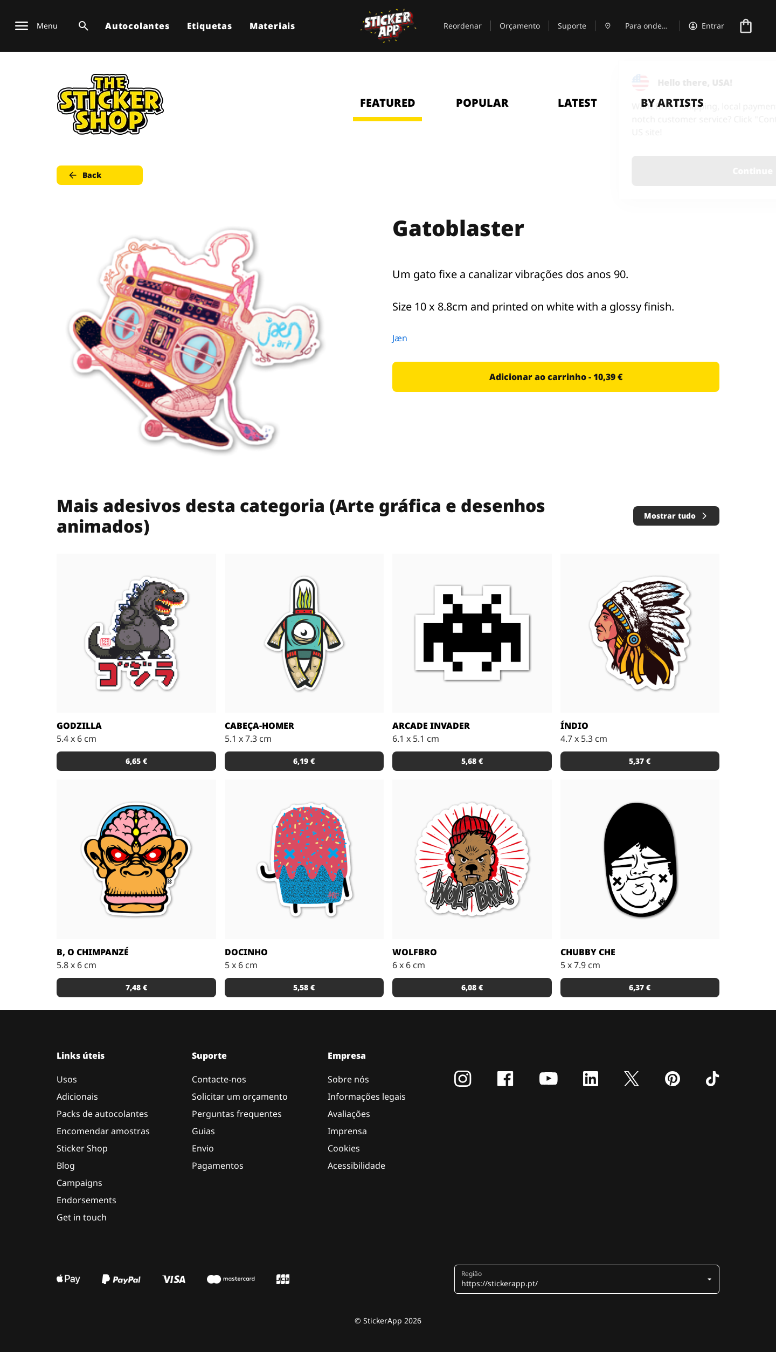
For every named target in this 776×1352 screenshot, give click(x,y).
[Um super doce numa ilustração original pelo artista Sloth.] (304, 859)
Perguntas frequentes (237, 1114)
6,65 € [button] (136, 761)
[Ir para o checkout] (745, 26)
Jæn (399, 338)
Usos (67, 1079)
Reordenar (463, 25)
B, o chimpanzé (93, 952)
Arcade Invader (431, 726)
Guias (203, 1131)
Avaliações (349, 1114)
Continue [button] (631, 171)
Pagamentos (218, 1165)
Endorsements (86, 1200)
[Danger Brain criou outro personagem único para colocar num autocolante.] (304, 633)
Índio (574, 726)
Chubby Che (587, 952)
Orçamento (520, 25)
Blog (66, 1165)
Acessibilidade (356, 1165)
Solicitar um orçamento (240, 1096)
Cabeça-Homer (259, 726)
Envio (203, 1148)
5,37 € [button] (639, 761)
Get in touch (82, 1217)
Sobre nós (348, 1079)
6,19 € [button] (304, 761)
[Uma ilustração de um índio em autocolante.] (640, 633)
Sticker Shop (82, 1148)
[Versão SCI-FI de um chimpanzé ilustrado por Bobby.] (136, 859)
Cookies (344, 1148)
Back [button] (84, 175)
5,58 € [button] (304, 987)
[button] (582, 1279)
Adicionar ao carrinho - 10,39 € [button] (555, 377)
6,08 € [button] (472, 987)
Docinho (246, 952)
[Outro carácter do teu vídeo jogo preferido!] (472, 633)
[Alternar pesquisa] (81, 25)
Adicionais (77, 1096)
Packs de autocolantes (102, 1114)
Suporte (572, 25)
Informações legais (367, 1096)
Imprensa (347, 1131)
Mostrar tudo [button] (676, 516)
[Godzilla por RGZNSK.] (136, 633)
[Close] (743, 82)
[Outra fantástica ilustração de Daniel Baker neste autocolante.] (472, 859)
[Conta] (706, 25)
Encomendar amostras (103, 1131)
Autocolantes (137, 26)
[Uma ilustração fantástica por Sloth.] (640, 859)
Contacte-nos (219, 1079)
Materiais (272, 26)
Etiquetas (209, 26)
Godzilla (79, 726)
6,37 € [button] (639, 987)
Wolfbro (414, 952)
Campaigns (79, 1183)
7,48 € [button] (136, 987)
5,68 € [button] (472, 761)
